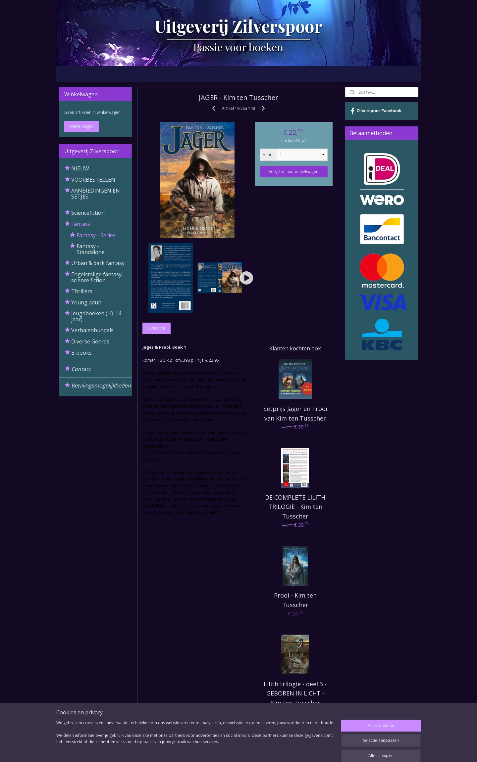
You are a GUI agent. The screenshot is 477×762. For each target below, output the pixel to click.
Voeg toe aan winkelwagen (293, 171)
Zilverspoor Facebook (375, 111)
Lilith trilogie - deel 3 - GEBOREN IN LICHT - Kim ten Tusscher (295, 693)
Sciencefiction (88, 212)
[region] (194, 739)
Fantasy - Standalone (91, 249)
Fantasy (80, 224)
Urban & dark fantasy (98, 263)
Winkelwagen (81, 126)
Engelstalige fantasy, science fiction (97, 277)
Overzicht (156, 328)
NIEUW (80, 168)
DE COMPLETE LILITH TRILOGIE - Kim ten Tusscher (295, 506)
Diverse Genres (90, 341)
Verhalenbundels (92, 330)
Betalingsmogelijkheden (101, 385)
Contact (81, 369)
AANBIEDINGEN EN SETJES (95, 193)
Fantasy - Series (96, 235)
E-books (81, 352)
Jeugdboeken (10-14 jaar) (96, 316)
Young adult (86, 302)
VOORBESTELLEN (93, 179)
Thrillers (81, 291)
